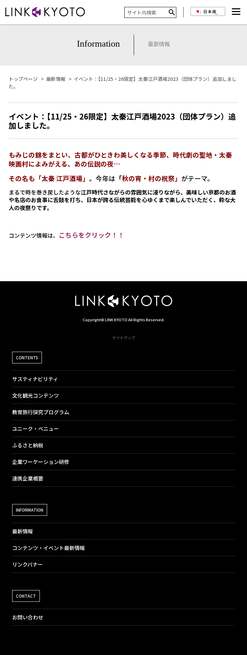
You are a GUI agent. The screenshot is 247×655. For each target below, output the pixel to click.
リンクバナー (27, 564)
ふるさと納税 (27, 445)
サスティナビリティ (35, 378)
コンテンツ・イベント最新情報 (48, 547)
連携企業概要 (27, 478)
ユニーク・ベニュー (35, 428)
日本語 (206, 11)
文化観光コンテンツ (35, 395)
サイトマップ (123, 337)
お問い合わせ (27, 617)
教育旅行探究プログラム (40, 412)
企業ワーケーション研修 (40, 461)
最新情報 (22, 531)
